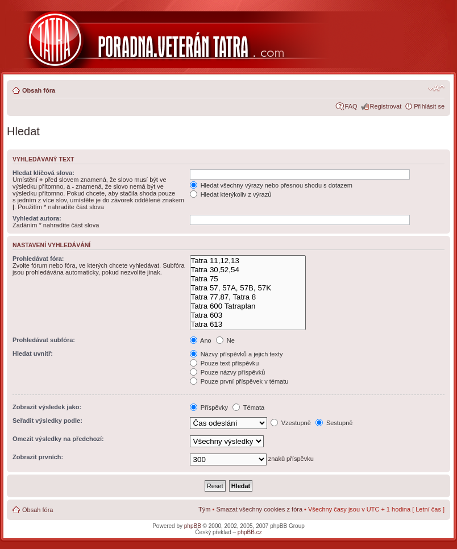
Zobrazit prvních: (38, 457)
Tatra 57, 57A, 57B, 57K (248, 288)
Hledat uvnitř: (33, 353)
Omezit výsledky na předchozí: (58, 438)
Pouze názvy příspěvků (227, 372)
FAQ (351, 106)
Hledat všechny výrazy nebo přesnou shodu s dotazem (271, 185)
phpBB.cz (250, 532)
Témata (248, 407)
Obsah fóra (38, 90)
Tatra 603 (248, 315)
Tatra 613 (248, 324)
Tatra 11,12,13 (248, 260)
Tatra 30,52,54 (248, 269)
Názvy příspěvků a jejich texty (236, 354)
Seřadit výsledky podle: (47, 420)
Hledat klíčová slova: (43, 172)
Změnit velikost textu (436, 88)
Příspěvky (209, 407)
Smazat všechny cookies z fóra (259, 509)
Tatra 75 (248, 279)
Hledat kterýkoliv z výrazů (231, 194)
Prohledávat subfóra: (44, 339)
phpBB (192, 526)
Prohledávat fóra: (38, 258)
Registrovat (386, 106)
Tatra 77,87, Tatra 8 (248, 297)
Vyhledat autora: (37, 218)
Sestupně (334, 422)
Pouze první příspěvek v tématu (239, 381)
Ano (200, 340)
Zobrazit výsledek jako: (47, 407)
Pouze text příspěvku (224, 363)
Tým (204, 509)
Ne (225, 340)
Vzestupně (291, 422)
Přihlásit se (429, 106)
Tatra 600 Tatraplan (248, 306)
